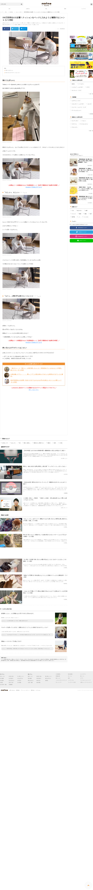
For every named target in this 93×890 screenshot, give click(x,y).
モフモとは (38, 690)
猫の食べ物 (39, 676)
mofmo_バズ (4, 443)
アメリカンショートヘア (85, 680)
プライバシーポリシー (25, 690)
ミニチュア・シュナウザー (77, 87)
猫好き (48, 443)
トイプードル (71, 680)
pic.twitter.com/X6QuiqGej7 (45, 352)
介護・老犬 (11, 682)
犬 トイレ (70, 676)
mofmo (46, 4)
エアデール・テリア (75, 100)
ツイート (15, 28)
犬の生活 (19, 680)
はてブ (23, 28)
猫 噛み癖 (58, 676)
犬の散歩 (2, 680)
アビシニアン (74, 127)
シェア (6, 28)
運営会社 (33, 690)
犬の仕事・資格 (3, 684)
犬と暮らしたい (20, 676)
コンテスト (83, 8)
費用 (79, 214)
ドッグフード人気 (71, 682)
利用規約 (18, 690)
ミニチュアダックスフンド (61, 680)
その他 (60, 443)
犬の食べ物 (11, 676)
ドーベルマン (80, 84)
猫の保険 (38, 682)
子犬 (72, 210)
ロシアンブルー (74, 121)
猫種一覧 (90, 130)
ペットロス (85, 217)
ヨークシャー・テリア (76, 90)
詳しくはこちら (34, 390)
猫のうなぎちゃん (8, 70)
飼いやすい (79, 210)
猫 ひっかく (58, 678)
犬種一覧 (90, 93)
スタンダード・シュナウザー (77, 104)
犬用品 (1, 682)
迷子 (90, 214)
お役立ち (28, 8)
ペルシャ (83, 121)
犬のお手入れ (20, 678)
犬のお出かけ (11, 680)
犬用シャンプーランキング (86, 682)
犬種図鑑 (90, 113)
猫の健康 (30, 678)
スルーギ (88, 104)
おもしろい (13, 443)
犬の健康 (2, 678)
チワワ (87, 87)
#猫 (36, 352)
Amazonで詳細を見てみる (34, 187)
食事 (85, 210)
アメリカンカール (83, 124)
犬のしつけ (2, 676)
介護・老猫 (30, 682)
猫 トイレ (82, 676)
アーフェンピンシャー (76, 110)
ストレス (73, 214)
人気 (9, 8)
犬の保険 (19, 682)
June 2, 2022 (29, 356)
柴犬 (69, 678)
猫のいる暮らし (26, 443)
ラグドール (74, 124)
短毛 (54, 443)
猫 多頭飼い (70, 674)
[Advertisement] (39, 412)
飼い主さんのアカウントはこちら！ (12, 73)
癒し (46, 8)
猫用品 (46, 680)
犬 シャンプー (59, 682)
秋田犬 (73, 84)
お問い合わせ (12, 690)
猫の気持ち (39, 678)
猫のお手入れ (48, 678)
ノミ (78, 217)
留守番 (73, 217)
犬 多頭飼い (58, 674)
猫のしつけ (30, 676)
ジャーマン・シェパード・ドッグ (78, 107)
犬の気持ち (11, 678)
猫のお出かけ (30, 680)
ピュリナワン (83, 674)
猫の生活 (38, 680)
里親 (84, 214)
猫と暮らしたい (48, 676)
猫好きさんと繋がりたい (38, 443)
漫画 (65, 8)
